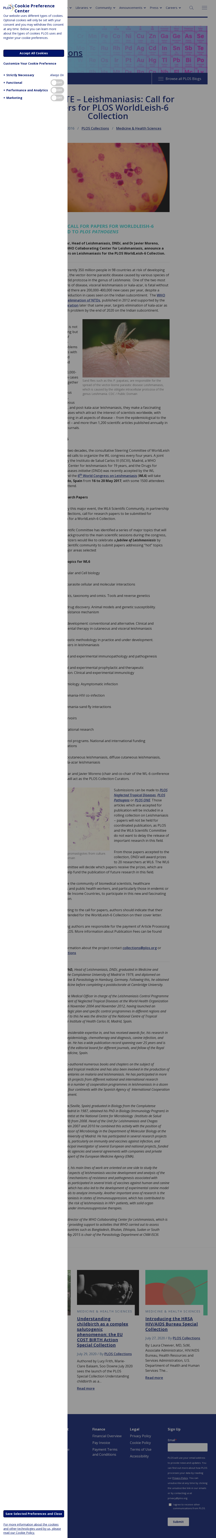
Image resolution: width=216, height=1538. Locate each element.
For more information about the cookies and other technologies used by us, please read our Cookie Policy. (32, 1528)
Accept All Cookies (34, 53)
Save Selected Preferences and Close (33, 1514)
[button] (18, 75)
